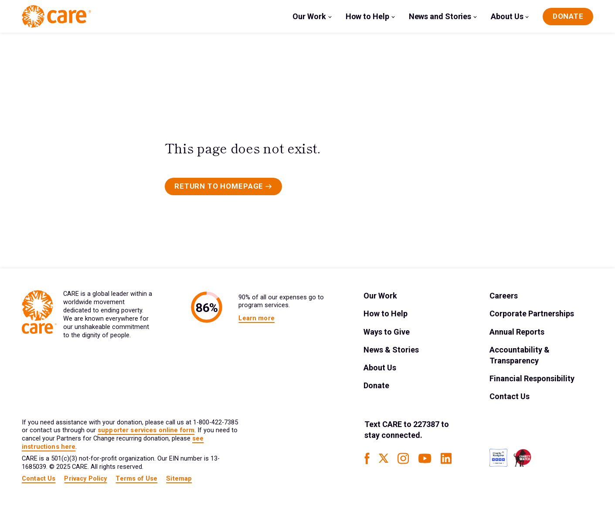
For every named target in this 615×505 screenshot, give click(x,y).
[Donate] (568, 16)
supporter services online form (146, 430)
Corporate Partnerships (531, 313)
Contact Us (509, 396)
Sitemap (179, 478)
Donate (376, 385)
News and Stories (440, 16)
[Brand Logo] (56, 16)
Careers (503, 295)
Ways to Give (387, 331)
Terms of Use (136, 478)
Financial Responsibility (531, 378)
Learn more (256, 318)
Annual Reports (516, 331)
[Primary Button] (223, 186)
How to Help (367, 16)
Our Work (309, 16)
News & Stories (391, 349)
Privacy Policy (85, 478)
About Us (507, 16)
